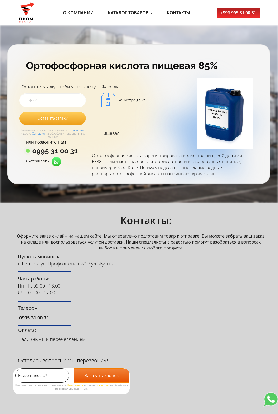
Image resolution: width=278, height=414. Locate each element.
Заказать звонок (102, 375)
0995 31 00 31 (55, 151)
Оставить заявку (53, 118)
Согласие (38, 133)
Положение (77, 130)
